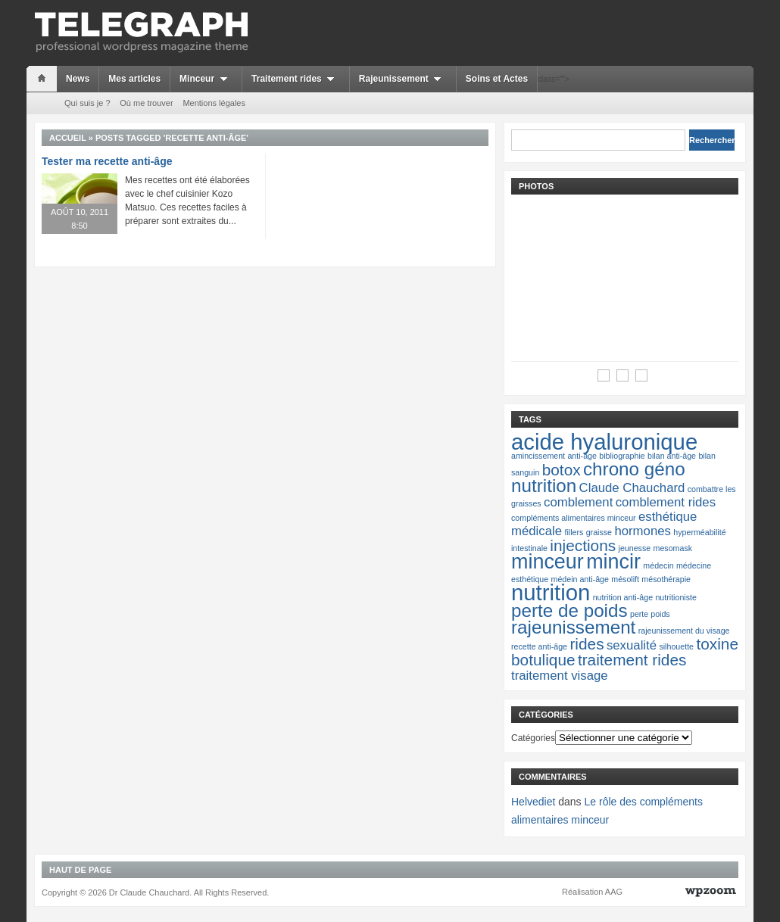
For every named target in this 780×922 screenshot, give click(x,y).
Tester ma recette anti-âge (107, 161)
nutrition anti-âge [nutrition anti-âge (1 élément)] (623, 597)
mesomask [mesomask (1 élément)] (673, 548)
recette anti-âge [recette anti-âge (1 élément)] (539, 646)
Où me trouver (146, 102)
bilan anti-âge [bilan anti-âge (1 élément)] (671, 455)
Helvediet (533, 802)
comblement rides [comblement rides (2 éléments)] (666, 502)
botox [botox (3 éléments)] (561, 469)
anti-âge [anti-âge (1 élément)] (582, 455)
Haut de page (80, 869)
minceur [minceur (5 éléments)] (547, 561)
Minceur (205, 79)
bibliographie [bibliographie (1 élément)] (621, 455)
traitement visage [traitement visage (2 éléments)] (559, 675)
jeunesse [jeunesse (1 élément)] (635, 548)
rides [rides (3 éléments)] (586, 644)
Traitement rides (295, 79)
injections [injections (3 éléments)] (583, 545)
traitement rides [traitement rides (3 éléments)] (632, 659)
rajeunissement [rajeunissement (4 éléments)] (573, 627)
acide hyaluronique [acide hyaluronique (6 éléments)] (604, 441)
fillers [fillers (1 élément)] (573, 532)
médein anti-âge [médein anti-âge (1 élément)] (580, 579)
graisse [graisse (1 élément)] (599, 532)
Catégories (533, 738)
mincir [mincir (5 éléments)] (613, 561)
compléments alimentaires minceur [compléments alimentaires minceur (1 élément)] (573, 517)
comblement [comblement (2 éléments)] (578, 502)
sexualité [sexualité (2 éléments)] (632, 645)
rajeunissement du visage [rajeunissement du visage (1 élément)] (684, 630)
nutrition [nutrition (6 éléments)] (550, 592)
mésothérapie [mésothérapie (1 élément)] (666, 579)
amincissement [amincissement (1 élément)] (538, 455)
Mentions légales (214, 102)
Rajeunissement (403, 79)
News (77, 78)
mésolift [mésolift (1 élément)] (625, 579)
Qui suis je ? (87, 102)
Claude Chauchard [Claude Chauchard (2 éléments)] (632, 488)
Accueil (67, 137)
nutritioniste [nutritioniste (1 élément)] (676, 597)
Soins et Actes (497, 78)
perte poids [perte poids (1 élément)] (650, 613)
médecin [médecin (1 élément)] (658, 565)
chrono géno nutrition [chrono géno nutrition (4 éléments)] (598, 477)
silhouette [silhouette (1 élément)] (676, 646)
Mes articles (134, 78)
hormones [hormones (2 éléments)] (642, 531)
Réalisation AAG (592, 891)
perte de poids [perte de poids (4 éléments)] (569, 610)
